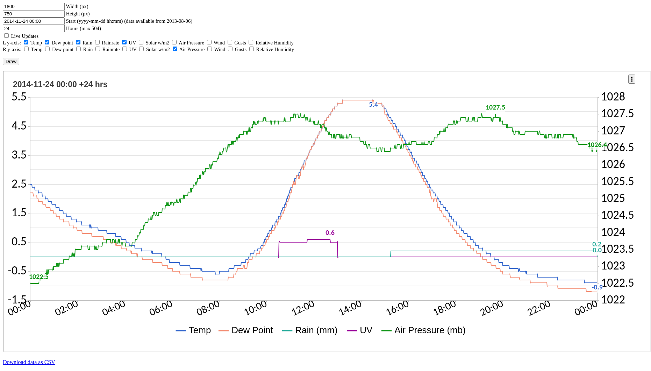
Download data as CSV (29, 362)
